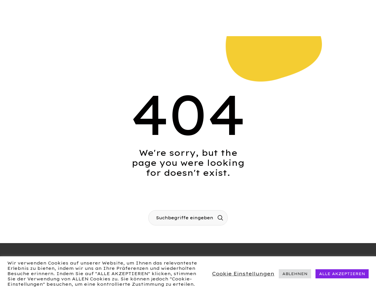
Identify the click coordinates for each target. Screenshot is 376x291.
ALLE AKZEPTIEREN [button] (342, 273)
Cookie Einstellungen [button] (243, 273)
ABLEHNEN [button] (295, 273)
